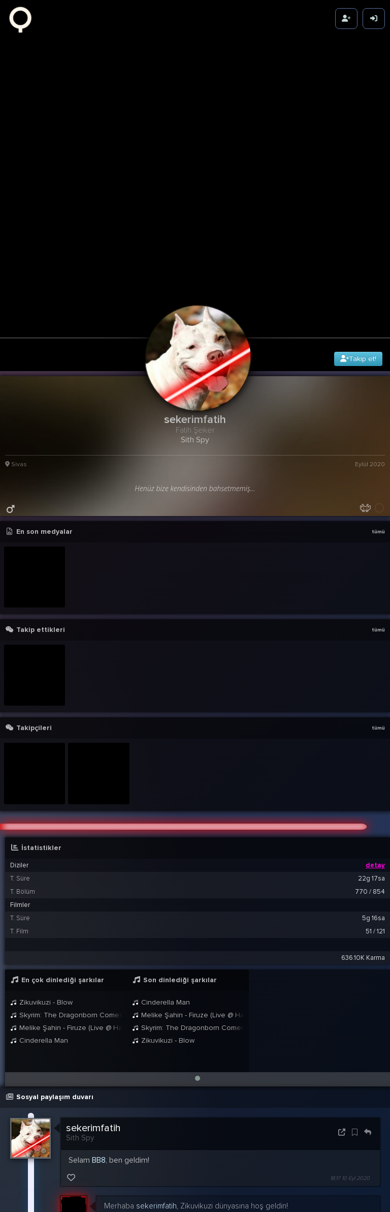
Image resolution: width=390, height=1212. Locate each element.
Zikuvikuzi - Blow (41, 915)
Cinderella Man (39, 953)
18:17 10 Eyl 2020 (350, 1091)
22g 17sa (371, 791)
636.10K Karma (363, 871)
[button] (197, 991)
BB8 (99, 1073)
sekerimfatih (93, 1041)
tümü (378, 445)
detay (375, 778)
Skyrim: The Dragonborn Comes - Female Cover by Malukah (66, 928)
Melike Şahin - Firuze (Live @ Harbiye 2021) (66, 940)
